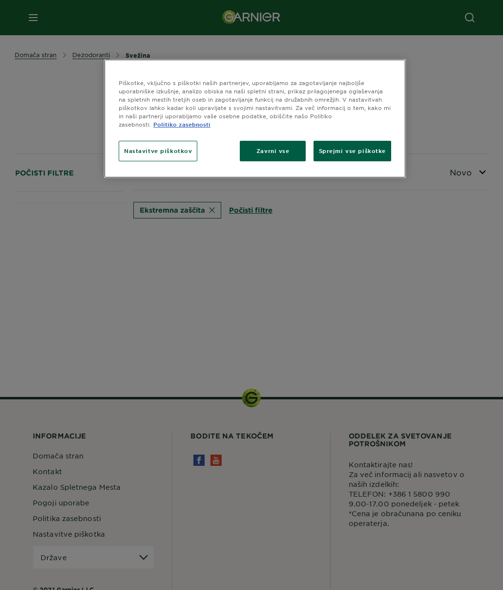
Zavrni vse (273, 150)
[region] (255, 118)
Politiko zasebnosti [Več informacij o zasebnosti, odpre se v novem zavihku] (181, 124)
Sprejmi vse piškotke (352, 150)
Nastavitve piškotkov (158, 150)
